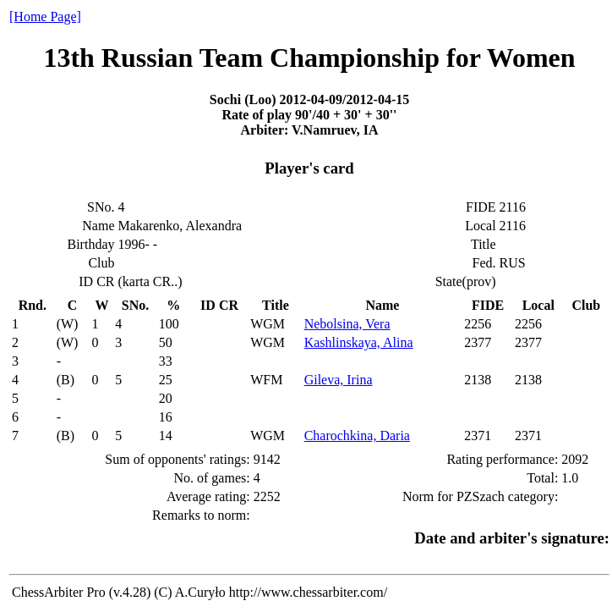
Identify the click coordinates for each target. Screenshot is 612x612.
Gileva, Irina (338, 379)
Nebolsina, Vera (347, 324)
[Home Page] (45, 16)
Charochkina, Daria (357, 435)
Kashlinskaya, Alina (358, 342)
